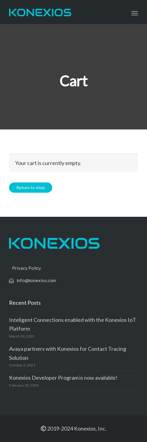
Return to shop (30, 187)
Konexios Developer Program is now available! (63, 377)
